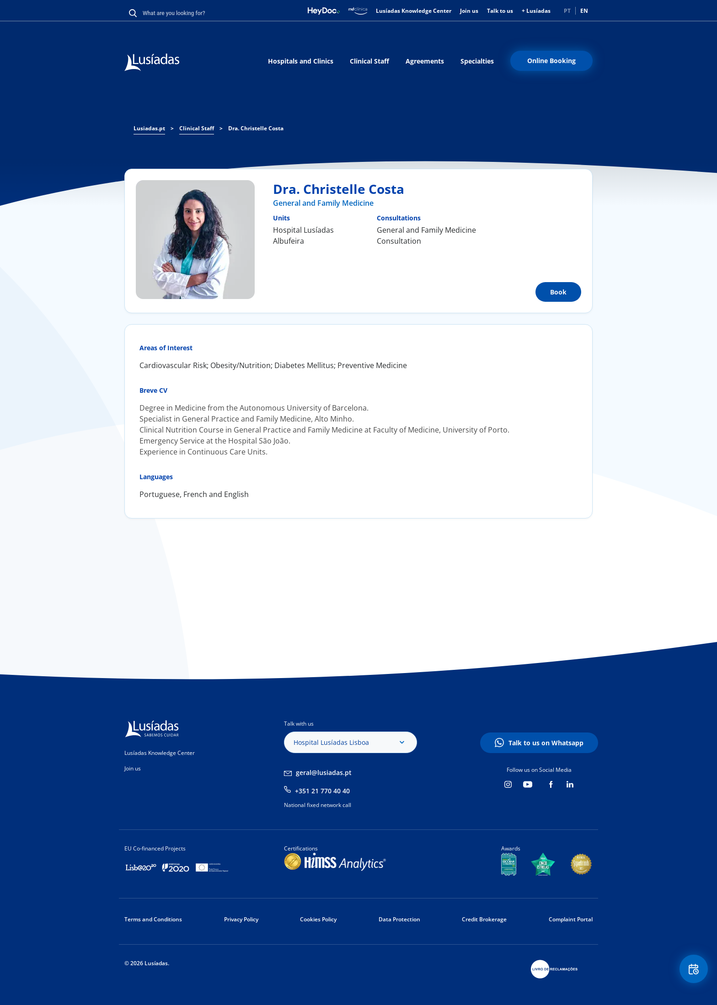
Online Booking (551, 60)
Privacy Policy (241, 919)
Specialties (477, 61)
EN (584, 11)
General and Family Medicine (323, 203)
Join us (469, 11)
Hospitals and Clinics (300, 61)
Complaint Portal (571, 919)
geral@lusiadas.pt (324, 772)
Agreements (425, 61)
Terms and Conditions (153, 919)
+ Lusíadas (536, 11)
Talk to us (500, 11)
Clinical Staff (369, 61)
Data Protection (399, 919)
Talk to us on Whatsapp (545, 742)
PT (567, 11)
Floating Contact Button (692, 971)
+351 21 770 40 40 (322, 790)
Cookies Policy (318, 919)
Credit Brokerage (484, 919)
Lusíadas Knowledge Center (413, 11)
